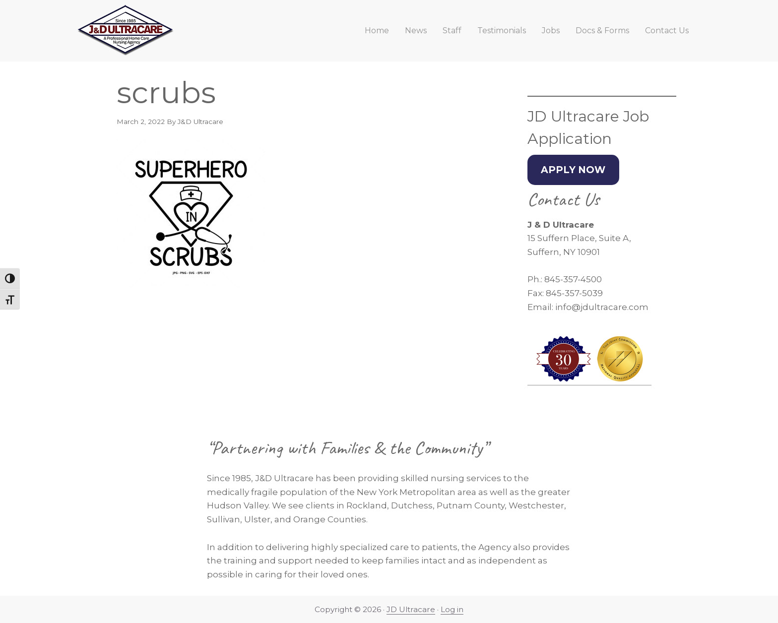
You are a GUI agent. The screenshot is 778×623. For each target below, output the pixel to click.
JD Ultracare (411, 609)
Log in (452, 609)
